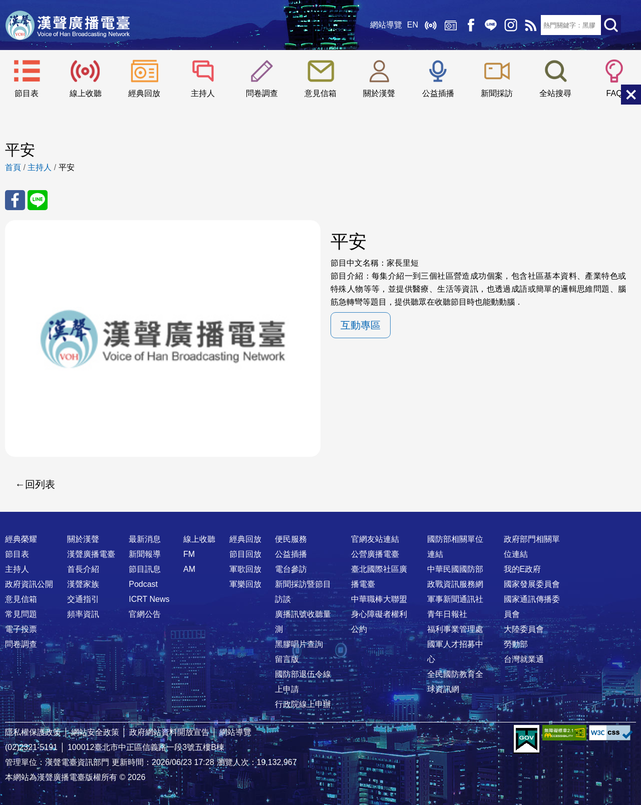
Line (491, 25)
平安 (67, 167)
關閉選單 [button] (631, 95)
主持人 (203, 93)
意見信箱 (320, 93)
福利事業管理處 (455, 629)
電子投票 (21, 629)
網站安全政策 (95, 732)
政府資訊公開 (29, 584)
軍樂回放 (245, 584)
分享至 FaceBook (15, 200)
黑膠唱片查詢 (299, 644)
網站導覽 (386, 25)
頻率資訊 (83, 614)
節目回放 (245, 554)
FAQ (614, 93)
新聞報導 (145, 554)
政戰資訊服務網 (455, 584)
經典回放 (451, 25)
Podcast (143, 584)
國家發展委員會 (532, 584)
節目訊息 (145, 569)
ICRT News (149, 599)
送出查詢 (611, 25)
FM (189, 554)
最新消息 (145, 539)
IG (511, 25)
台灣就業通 (524, 659)
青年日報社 (447, 614)
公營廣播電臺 (375, 554)
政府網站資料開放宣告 (169, 732)
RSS (531, 25)
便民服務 (291, 539)
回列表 (40, 484)
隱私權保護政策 (33, 732)
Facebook (471, 25)
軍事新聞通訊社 (455, 599)
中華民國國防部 (455, 569)
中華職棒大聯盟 (379, 599)
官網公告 (145, 614)
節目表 (27, 93)
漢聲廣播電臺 (67, 25)
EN (412, 25)
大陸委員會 (524, 629)
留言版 (287, 659)
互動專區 (361, 325)
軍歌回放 (245, 569)
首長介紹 (83, 569)
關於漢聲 (379, 93)
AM (189, 569)
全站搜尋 (555, 93)
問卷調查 (262, 93)
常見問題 (21, 614)
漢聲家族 (83, 584)
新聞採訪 (497, 93)
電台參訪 (291, 569)
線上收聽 (431, 25)
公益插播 (438, 93)
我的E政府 (522, 569)
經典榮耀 (21, 539)
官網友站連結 (375, 539)
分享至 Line (38, 200)
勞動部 (516, 644)
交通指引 (83, 599)
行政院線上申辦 (303, 704)
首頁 (13, 167)
